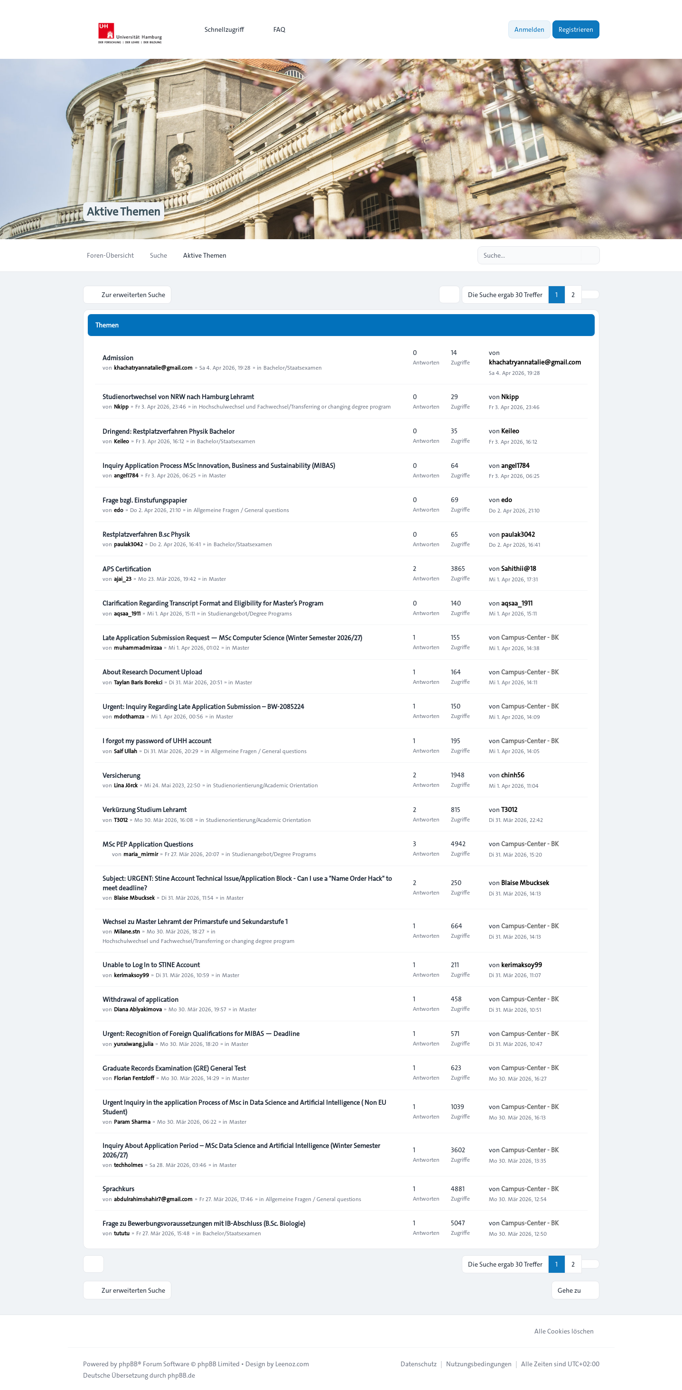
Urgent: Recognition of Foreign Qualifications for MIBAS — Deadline (201, 1033)
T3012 (121, 818)
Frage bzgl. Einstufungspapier (145, 499)
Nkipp (121, 406)
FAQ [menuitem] (273, 29)
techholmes (128, 1164)
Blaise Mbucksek (134, 897)
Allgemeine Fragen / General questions (241, 509)
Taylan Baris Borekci (138, 681)
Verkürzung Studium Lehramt (145, 809)
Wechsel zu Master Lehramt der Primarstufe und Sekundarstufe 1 (195, 921)
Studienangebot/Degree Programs (250, 612)
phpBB (128, 1362)
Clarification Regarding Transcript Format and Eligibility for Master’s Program (213, 602)
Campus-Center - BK (530, 637)
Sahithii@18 (518, 568)
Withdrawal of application (140, 999)
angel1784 (126, 474)
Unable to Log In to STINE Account (151, 964)
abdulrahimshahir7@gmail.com (153, 1198)
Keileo (121, 440)
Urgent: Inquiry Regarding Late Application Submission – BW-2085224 (203, 706)
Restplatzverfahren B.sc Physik (146, 534)
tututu (122, 1232)
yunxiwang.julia (133, 1042)
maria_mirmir (140, 853)
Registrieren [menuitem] (576, 29)
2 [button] (573, 294)
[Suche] (573, 255)
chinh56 (512, 774)
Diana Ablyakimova (138, 1008)
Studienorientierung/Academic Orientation (265, 784)
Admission (118, 357)
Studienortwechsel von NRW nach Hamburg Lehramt (178, 396)
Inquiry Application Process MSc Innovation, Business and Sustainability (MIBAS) (219, 465)
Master (217, 474)
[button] (590, 294)
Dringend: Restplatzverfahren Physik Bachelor (168, 431)
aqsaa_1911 (127, 612)
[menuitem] (220, 29)
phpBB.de (181, 1374)
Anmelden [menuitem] (529, 29)
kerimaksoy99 (131, 974)
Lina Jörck (126, 784)
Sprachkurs (118, 1188)
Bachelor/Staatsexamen (292, 367)
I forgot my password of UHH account (157, 740)
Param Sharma (132, 1121)
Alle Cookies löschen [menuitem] (558, 1329)
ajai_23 (122, 578)
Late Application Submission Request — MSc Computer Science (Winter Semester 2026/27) (232, 637)
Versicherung (121, 775)
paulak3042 (128, 543)
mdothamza (129, 715)
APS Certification (127, 568)
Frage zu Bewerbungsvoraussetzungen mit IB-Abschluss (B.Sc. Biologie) (204, 1223)
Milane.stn (127, 930)
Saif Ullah (125, 750)
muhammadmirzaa (138, 647)
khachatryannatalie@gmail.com (153, 367)
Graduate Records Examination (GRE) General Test (174, 1068)
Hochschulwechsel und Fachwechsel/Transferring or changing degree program (295, 406)
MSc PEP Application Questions (148, 844)
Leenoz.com (292, 1362)
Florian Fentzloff (134, 1077)
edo (118, 509)
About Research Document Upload (152, 671)
